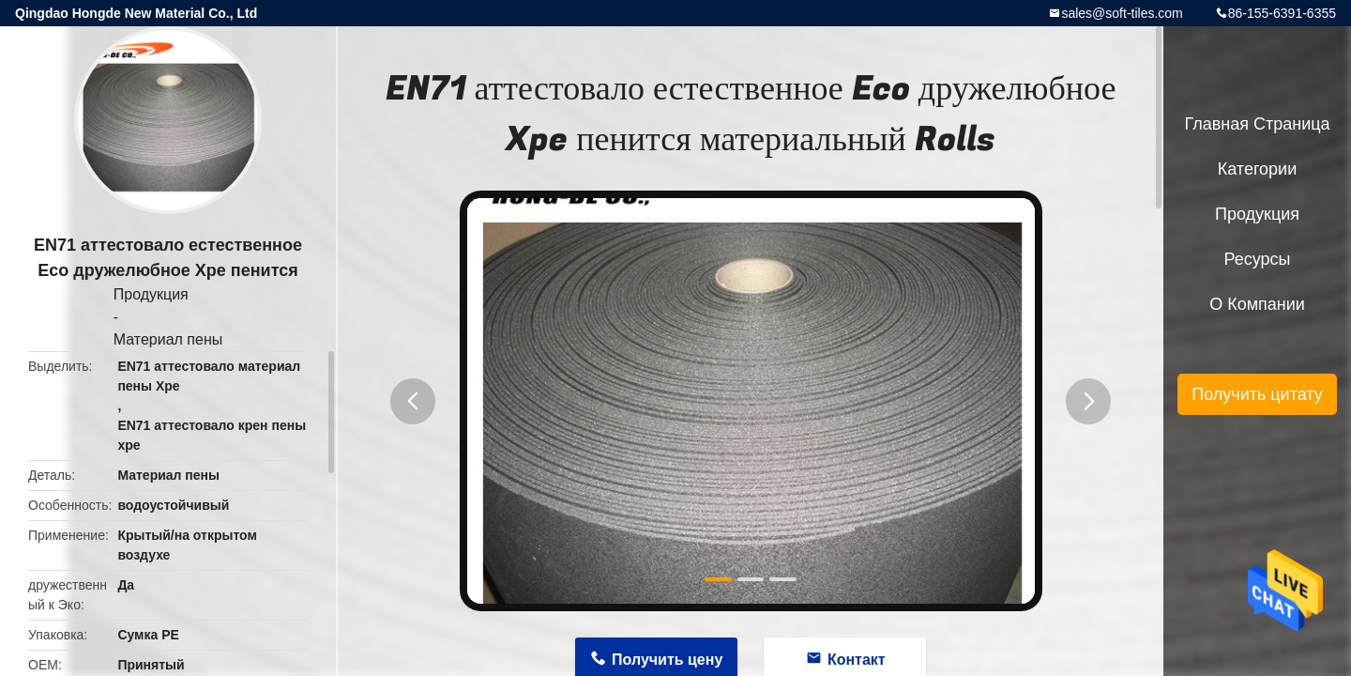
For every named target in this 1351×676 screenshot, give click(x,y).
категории (1257, 169)
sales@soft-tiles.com (1121, 13)
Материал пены (168, 339)
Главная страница (1256, 124)
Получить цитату (1257, 394)
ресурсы (1257, 259)
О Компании (1257, 304)
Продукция (151, 294)
